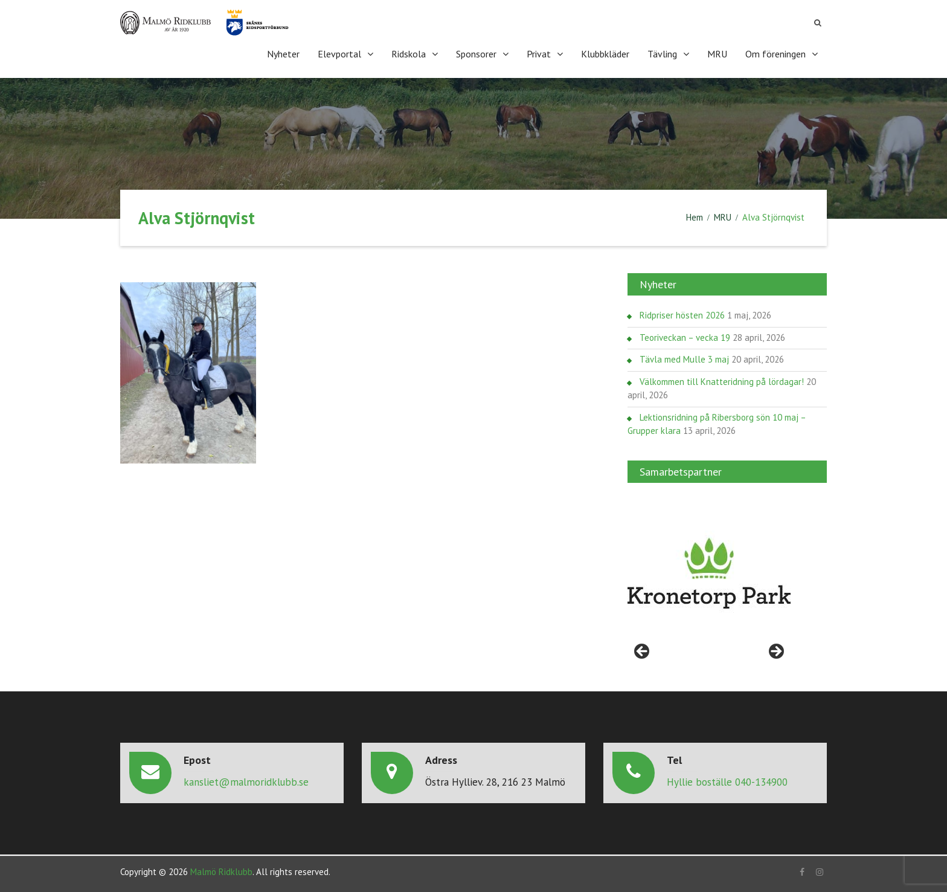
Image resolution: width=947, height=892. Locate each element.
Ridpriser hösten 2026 (682, 315)
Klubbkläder (605, 54)
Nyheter (283, 54)
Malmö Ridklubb (221, 871)
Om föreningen (775, 54)
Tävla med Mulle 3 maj (684, 359)
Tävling (662, 54)
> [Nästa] (775, 652)
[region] (709, 573)
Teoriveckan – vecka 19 (685, 337)
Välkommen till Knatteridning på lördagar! (722, 381)
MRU (717, 54)
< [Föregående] (643, 652)
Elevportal (339, 54)
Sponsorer (476, 54)
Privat (539, 54)
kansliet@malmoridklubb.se (246, 782)
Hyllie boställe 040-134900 (727, 782)
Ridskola (408, 54)
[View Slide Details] (709, 573)
